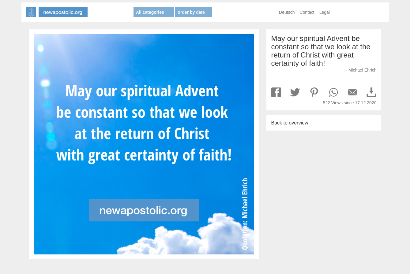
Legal (324, 12)
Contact (306, 12)
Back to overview (289, 122)
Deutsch (287, 12)
